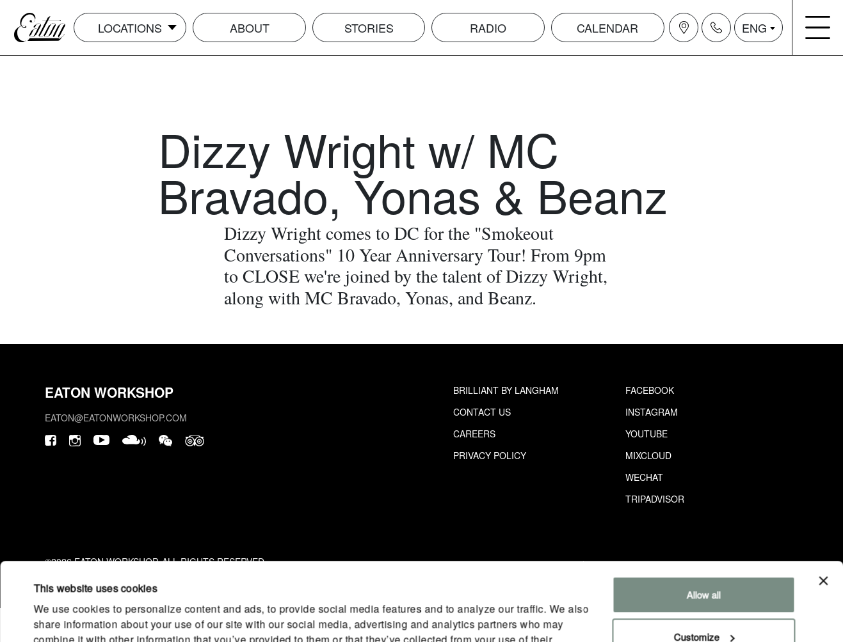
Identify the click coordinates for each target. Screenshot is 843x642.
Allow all (704, 521)
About (249, 27)
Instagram (651, 411)
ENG (754, 27)
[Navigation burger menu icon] (818, 27)
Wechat (644, 477)
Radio (488, 27)
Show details (60, 616)
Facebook (649, 390)
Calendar (607, 27)
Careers (474, 433)
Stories (369, 27)
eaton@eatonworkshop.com (116, 417)
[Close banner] (823, 507)
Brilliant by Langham (506, 390)
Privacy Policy (489, 455)
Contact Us (482, 411)
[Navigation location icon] (683, 27)
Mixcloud (648, 455)
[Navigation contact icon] (716, 27)
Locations (130, 27)
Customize (703, 563)
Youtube (646, 433)
